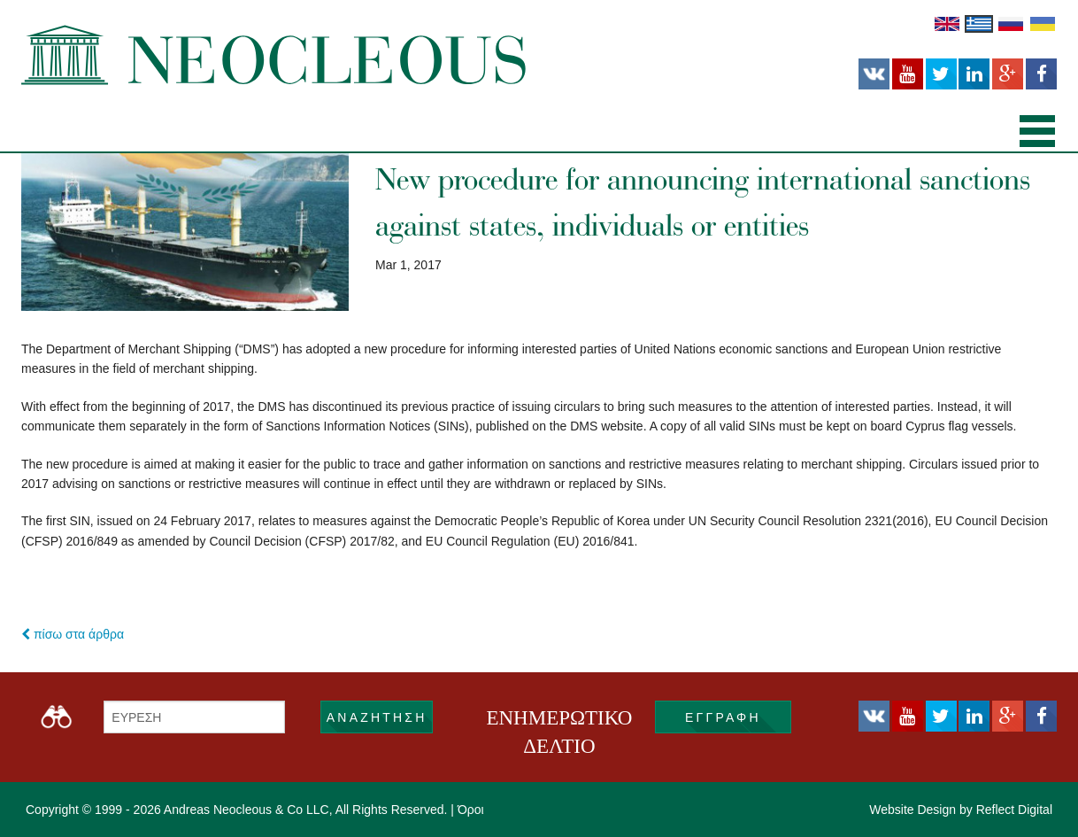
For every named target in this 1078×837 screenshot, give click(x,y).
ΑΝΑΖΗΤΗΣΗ (377, 717)
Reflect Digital (1014, 809)
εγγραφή (723, 717)
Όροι (471, 809)
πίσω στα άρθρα (72, 634)
